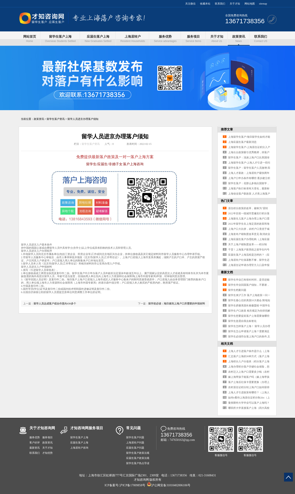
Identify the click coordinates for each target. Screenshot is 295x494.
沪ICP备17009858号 (132, 485)
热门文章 (227, 200)
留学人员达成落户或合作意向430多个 (55, 303)
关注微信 (190, 3)
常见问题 (133, 428)
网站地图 (250, 3)
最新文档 (227, 272)
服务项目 (47, 437)
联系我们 (220, 3)
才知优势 (47, 452)
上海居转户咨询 (79, 447)
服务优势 (34, 437)
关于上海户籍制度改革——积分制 (247, 244)
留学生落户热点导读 (137, 463)
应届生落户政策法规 (137, 458)
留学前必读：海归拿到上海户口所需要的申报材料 (176, 303)
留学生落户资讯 (56, 118)
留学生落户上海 (79, 437)
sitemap (263, 3)
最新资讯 (34, 447)
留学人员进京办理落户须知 (82, 118)
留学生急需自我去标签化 (242, 321)
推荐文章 (227, 129)
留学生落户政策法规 (137, 452)
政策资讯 (39, 118)
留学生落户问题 (135, 437)
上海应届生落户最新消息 (242, 142)
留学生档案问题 (237, 290)
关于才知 (235, 3)
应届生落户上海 (79, 442)
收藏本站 (205, 3)
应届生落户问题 (135, 447)
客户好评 (34, 442)
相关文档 (227, 343)
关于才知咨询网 (42, 428)
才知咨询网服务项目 (86, 428)
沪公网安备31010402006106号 (170, 485)
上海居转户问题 (135, 442)
